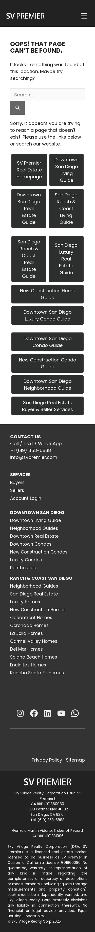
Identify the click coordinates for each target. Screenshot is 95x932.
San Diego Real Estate (34, 594)
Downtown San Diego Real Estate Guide (29, 208)
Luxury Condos (26, 560)
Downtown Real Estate (34, 536)
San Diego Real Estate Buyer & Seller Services (47, 406)
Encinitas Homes (28, 665)
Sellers (17, 490)
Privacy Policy (47, 760)
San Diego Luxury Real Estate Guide (66, 259)
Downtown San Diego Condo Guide (48, 341)
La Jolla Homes (26, 633)
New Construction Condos (38, 552)
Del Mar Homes (26, 649)
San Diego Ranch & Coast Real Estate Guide (28, 259)
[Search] (17, 108)
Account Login (25, 498)
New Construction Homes (38, 610)
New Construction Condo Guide (47, 363)
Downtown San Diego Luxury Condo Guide (48, 315)
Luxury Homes (25, 602)
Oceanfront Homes (31, 618)
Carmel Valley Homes (33, 641)
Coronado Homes (29, 625)
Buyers (17, 482)
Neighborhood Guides (34, 528)
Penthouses (23, 568)
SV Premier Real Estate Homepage (29, 170)
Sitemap (75, 760)
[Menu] (84, 16)
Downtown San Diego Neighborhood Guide (48, 384)
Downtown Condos (30, 544)
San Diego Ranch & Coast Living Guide (66, 208)
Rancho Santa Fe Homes (37, 673)
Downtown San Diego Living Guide (66, 169)
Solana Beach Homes (33, 657)
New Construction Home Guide (47, 294)
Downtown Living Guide (35, 520)
